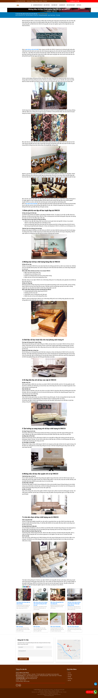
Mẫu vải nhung (20, 626)
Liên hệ (69, 680)
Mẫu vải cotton (37, 626)
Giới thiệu (70, 674)
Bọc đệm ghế (55, 5)
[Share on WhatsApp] (22, 586)
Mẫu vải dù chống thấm (56, 626)
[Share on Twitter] (25, 586)
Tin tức (69, 673)
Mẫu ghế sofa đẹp (71, 5)
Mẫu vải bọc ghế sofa (49, 11)
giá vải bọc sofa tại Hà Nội (32, 49)
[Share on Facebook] (24, 586)
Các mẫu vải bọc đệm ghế (73, 626)
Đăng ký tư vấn (74, 1)
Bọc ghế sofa (47, 5)
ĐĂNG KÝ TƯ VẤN (23, 658)
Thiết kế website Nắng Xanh (49, 695)
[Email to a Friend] (27, 586)
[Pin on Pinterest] (28, 586)
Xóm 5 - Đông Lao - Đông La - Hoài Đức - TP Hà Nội (37, 1)
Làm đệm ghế (62, 5)
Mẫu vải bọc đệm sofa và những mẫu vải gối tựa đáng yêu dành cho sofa (40, 604)
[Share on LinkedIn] (29, 586)
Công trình (70, 678)
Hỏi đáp (69, 676)
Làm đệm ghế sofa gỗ (38, 5)
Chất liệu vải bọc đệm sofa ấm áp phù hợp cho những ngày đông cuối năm (74, 604)
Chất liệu (79, 5)
